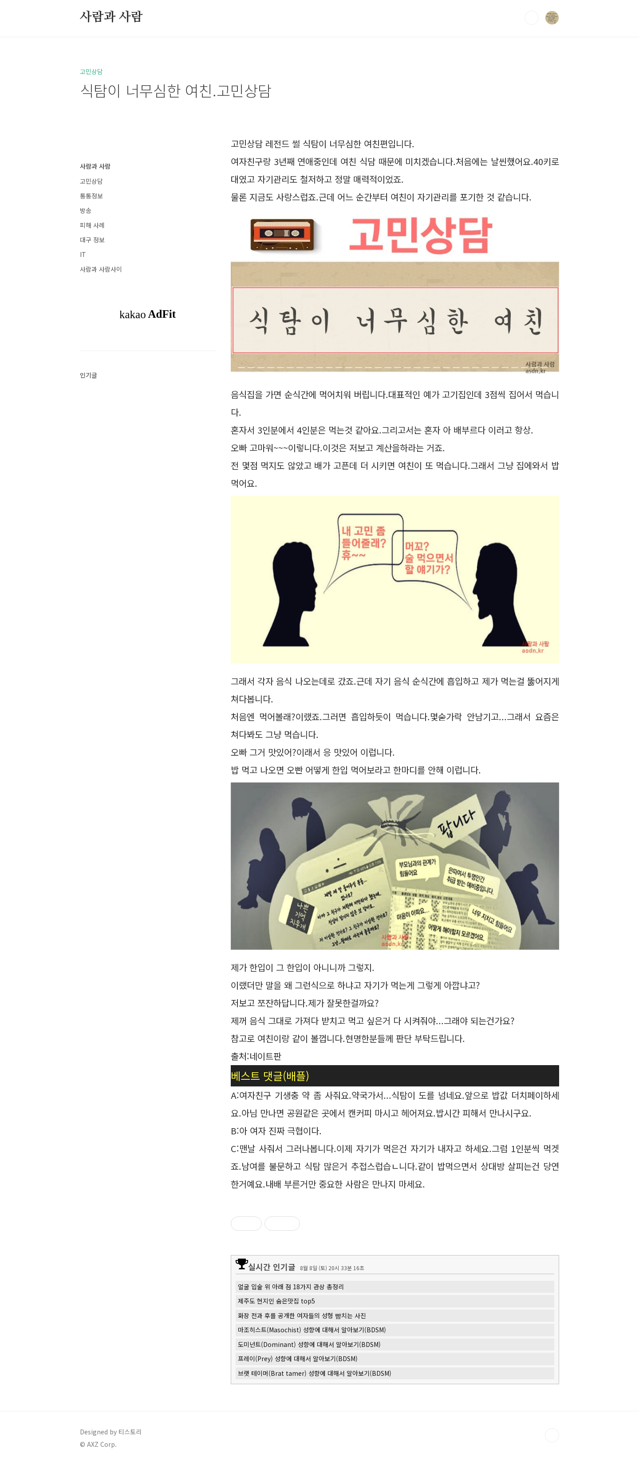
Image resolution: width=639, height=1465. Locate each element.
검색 (531, 17)
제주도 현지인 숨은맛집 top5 (276, 1300)
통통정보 (91, 195)
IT (83, 254)
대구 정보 (92, 239)
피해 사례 (92, 225)
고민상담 (91, 181)
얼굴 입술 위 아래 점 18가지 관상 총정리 (291, 1286)
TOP (552, 1435)
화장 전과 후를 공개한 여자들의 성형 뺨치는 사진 (302, 1315)
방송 (85, 210)
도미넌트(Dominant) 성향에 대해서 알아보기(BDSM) (309, 1344)
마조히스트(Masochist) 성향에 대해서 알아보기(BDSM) (312, 1329)
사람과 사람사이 (101, 269)
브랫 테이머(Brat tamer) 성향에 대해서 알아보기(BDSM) (314, 1373)
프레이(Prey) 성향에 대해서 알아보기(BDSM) (298, 1358)
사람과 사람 (111, 17)
